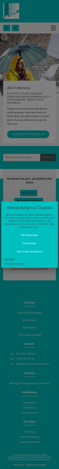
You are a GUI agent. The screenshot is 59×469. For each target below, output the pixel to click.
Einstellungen (29, 243)
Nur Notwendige (29, 235)
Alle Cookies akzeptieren (29, 251)
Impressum (9, 259)
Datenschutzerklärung (14, 263)
